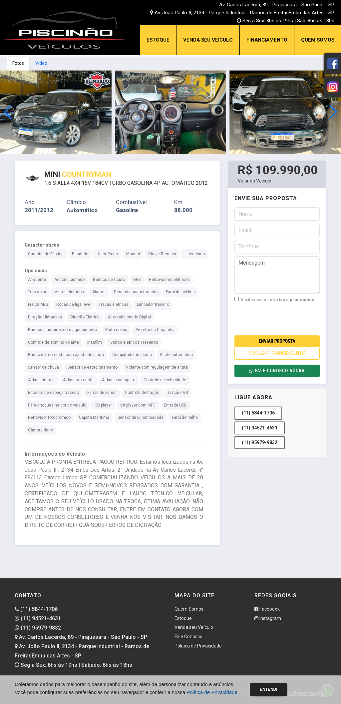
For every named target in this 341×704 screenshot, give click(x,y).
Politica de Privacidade (198, 645)
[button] (333, 112)
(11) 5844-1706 (258, 412)
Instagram (267, 618)
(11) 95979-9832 (259, 442)
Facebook (267, 609)
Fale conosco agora (277, 370)
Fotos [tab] (18, 63)
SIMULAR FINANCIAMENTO (277, 353)
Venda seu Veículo (208, 40)
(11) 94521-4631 (259, 427)
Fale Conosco (188, 636)
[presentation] (285, 319)
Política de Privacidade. (212, 692)
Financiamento (266, 40)
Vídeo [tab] (41, 63)
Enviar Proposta (277, 341)
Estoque (158, 40)
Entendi (268, 689)
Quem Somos (317, 40)
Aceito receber (274, 299)
